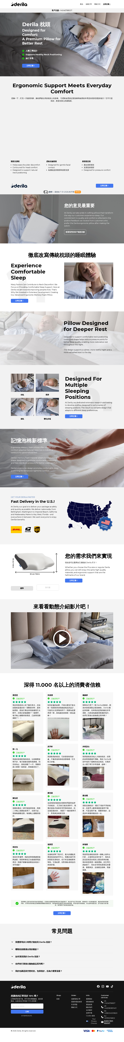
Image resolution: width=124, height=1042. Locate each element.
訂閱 (27, 1010)
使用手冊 (89, 1011)
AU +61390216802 (109, 1015)
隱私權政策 (90, 1000)
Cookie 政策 (90, 1014)
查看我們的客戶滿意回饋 (75, 232)
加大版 (47, 587)
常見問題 (74, 1003)
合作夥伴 (89, 1008)
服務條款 (89, 997)
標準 (22, 587)
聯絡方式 (97, 4)
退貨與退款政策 (76, 1000)
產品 (81, 4)
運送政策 (89, 1003)
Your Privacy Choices (91, 1019)
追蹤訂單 (89, 4)
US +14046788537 (109, 1000)
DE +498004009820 (110, 1010)
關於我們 (89, 1006)
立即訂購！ (107, 4)
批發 (58, 997)
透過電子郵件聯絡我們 (108, 1020)
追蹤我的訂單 (75, 997)
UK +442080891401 (110, 1005)
